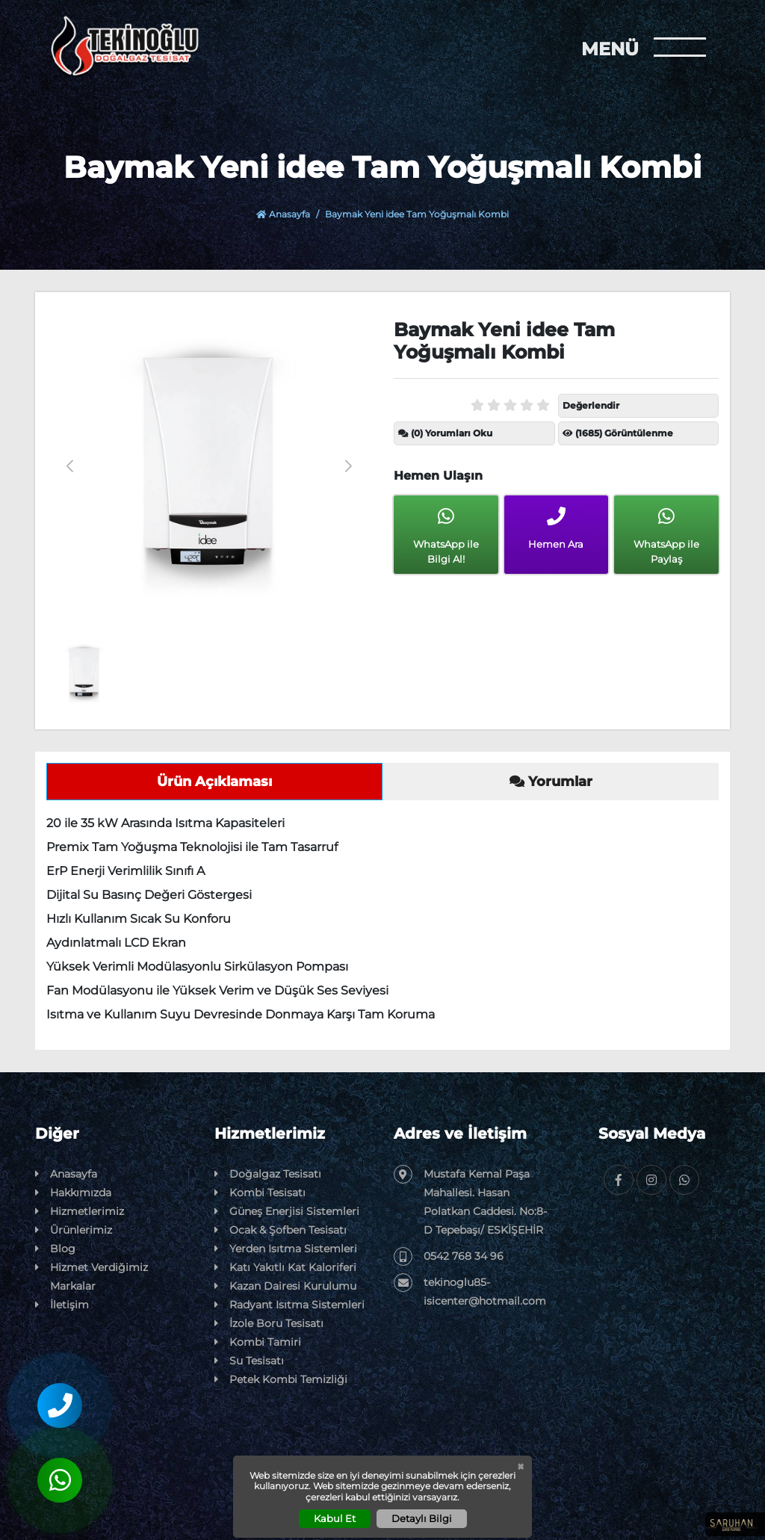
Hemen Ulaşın (438, 476)
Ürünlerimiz (73, 1230)
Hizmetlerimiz (79, 1211)
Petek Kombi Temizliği (280, 1379)
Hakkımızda (73, 1193)
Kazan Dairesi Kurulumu (285, 1286)
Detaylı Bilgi (421, 1518)
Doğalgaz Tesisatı (267, 1174)
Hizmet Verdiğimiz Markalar (91, 1275)
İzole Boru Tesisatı (268, 1323)
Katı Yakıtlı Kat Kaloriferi (285, 1267)
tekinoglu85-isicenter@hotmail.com (470, 1290)
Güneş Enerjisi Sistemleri (286, 1211)
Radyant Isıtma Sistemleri (289, 1305)
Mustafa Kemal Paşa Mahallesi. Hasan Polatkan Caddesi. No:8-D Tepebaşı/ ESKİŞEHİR (470, 1201)
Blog (55, 1249)
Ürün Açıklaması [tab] (214, 781)
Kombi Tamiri (257, 1342)
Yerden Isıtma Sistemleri (285, 1249)
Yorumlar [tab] (551, 781)
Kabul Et (335, 1518)
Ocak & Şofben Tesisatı (280, 1230)
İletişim (62, 1305)
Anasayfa (283, 214)
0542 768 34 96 (449, 1256)
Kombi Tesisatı (260, 1193)
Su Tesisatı (249, 1361)
